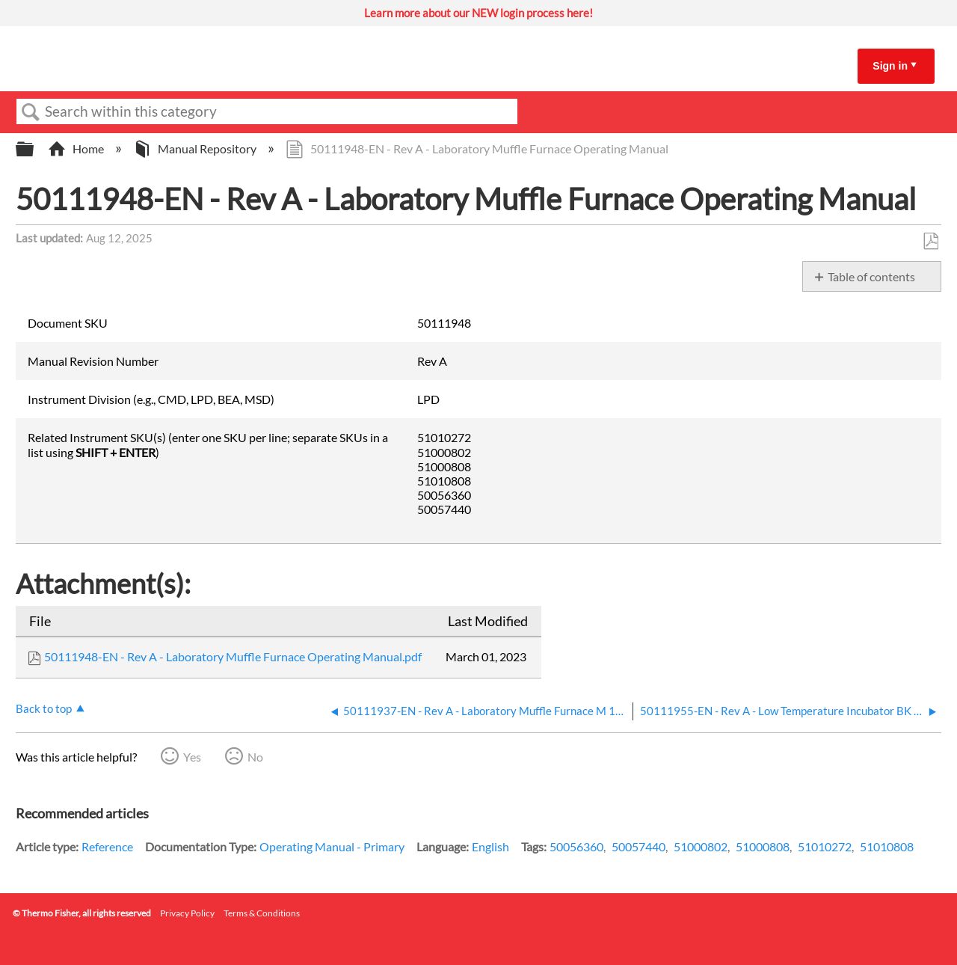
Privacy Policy (187, 913)
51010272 (825, 846)
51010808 (887, 846)
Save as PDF (930, 242)
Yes (192, 757)
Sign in (890, 66)
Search (31, 112)
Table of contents (871, 276)
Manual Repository (196, 148)
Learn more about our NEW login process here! (478, 12)
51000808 (763, 846)
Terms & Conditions (262, 913)
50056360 (576, 846)
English (490, 846)
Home (77, 148)
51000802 (700, 846)
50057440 (638, 846)
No (255, 757)
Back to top (44, 708)
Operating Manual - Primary (331, 846)
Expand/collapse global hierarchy (34, 149)
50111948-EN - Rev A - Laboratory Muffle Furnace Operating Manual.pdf (233, 656)
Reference (107, 846)
